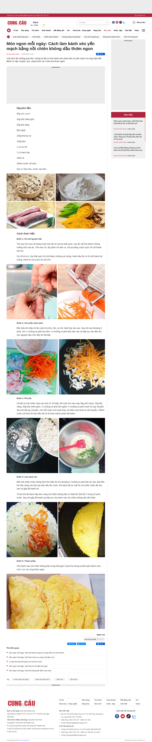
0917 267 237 (45, 15)
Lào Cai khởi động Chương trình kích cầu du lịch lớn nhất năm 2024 (128, 149)
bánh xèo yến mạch (42, 679)
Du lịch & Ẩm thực (13, 54)
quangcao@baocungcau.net (26, 15)
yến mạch (25, 114)
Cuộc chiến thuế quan (20, 37)
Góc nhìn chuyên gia (91, 37)
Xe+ (68, 30)
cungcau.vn (25, 740)
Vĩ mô (16, 30)
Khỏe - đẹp (118, 30)
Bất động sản (59, 30)
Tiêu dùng (25, 30)
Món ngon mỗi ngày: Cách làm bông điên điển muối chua (30, 671)
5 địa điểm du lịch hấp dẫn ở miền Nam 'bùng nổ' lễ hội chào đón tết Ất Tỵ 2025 (128, 136)
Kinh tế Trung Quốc (131, 37)
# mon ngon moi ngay (21, 679)
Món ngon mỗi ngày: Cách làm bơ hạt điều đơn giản (28, 666)
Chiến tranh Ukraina (51, 37)
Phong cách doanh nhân (111, 37)
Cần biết (128, 30)
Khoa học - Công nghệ (82, 30)
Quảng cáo (10, 15)
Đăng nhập (139, 22)
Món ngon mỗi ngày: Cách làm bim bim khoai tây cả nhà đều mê (128, 122)
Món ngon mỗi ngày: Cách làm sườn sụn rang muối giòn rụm (31, 657)
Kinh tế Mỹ (36, 37)
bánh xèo (21, 569)
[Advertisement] (56, 85)
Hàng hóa (97, 30)
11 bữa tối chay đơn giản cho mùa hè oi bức (25, 662)
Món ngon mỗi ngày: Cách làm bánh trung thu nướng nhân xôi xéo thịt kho (36, 653)
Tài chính (35, 30)
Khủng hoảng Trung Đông (71, 37)
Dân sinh (107, 30)
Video (136, 30)
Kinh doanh (46, 30)
